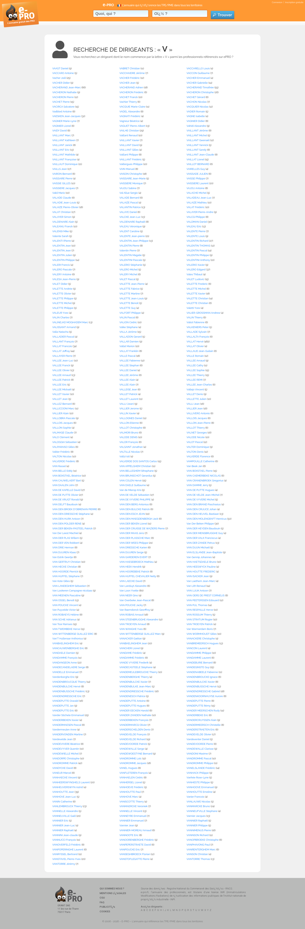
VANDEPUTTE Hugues (132, 705)
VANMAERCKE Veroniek (133, 806)
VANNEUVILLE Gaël (64, 815)
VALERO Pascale (62, 269)
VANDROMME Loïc (130, 758)
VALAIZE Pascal (128, 202)
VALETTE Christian (197, 298)
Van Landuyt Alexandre (132, 585)
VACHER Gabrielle (197, 82)
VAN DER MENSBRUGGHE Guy (205, 533)
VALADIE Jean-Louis (64, 202)
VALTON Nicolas (61, 456)
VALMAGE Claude (62, 432)
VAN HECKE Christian (64, 566)
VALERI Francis (61, 264)
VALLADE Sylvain (197, 331)
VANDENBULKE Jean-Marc (135, 686)
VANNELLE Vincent (130, 811)
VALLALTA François (198, 336)
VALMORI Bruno (128, 432)
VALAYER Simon (61, 216)
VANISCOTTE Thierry (131, 801)
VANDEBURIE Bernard (200, 662)
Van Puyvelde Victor (64, 609)
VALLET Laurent (128, 399)
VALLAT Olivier (195, 346)
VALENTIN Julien (62, 255)
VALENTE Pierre (196, 231)
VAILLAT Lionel (195, 159)
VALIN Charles (60, 317)
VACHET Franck (128, 97)
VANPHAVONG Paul (198, 844)
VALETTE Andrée (62, 288)
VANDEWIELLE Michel (65, 753)
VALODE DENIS (128, 437)
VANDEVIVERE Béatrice (66, 743)
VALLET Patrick (128, 394)
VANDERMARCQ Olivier (133, 724)
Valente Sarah (60, 236)
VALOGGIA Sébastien (64, 442)
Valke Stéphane (128, 327)
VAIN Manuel (127, 169)
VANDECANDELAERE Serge (68, 667)
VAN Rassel (59, 466)
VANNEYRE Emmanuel (132, 815)
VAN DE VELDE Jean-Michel (203, 494)
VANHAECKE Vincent (64, 777)
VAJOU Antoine (195, 188)
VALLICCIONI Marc (63, 408)
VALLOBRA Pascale (63, 418)
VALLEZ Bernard (62, 403)
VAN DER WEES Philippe (133, 542)
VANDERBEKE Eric (197, 715)
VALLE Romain (195, 355)
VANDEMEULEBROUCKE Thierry (138, 672)
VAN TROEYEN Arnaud (132, 624)
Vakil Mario (58, 192)
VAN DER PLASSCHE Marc (134, 538)
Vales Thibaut (194, 274)
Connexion (277, 2)
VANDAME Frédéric (130, 652)
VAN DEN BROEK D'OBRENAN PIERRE (74, 509)
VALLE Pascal (127, 355)
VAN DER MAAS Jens (131, 533)
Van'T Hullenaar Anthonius (67, 638)
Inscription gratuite (294, 2)
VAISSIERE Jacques (63, 188)
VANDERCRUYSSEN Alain (201, 720)
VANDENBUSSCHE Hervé (201, 686)
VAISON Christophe (130, 173)
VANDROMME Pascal (199, 758)
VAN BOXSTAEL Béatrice (66, 475)
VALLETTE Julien (196, 399)
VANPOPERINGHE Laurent (67, 849)
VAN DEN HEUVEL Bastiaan (203, 513)
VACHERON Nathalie (64, 92)
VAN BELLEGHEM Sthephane (136, 470)
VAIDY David (59, 130)
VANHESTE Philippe (198, 782)
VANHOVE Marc (128, 796)
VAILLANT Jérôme (197, 130)
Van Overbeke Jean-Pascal (135, 600)
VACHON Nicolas (197, 101)
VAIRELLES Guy (196, 169)
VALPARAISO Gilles (63, 446)
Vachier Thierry (128, 101)
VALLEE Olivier (61, 370)
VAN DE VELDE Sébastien (134, 494)
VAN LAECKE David (130, 581)
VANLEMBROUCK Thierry (67, 806)
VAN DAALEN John (63, 485)
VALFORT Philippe (130, 312)
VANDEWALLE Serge (131, 748)
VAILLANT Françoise (64, 159)
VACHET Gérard (196, 97)
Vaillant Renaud (128, 135)
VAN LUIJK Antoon (197, 590)
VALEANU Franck (62, 226)
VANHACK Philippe (198, 772)
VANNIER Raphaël (197, 820)
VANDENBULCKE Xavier (133, 681)
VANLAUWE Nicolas (198, 801)
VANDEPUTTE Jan (63, 705)
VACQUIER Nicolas (197, 106)
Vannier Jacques (196, 815)
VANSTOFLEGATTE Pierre (134, 859)
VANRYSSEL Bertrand (65, 854)
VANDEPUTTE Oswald (65, 700)
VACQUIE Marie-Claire (132, 106)
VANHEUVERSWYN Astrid (67, 787)
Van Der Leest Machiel (65, 533)
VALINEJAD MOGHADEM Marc (70, 322)
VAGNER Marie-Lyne (64, 121)
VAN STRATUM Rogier (200, 619)
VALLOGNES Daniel (130, 418)
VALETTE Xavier (196, 293)
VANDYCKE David (62, 768)
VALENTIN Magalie (130, 255)
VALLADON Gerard (130, 336)
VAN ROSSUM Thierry (199, 614)
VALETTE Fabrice (129, 288)
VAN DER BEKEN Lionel (133, 523)
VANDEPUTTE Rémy (199, 705)
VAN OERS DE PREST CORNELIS (205, 595)
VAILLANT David (129, 145)
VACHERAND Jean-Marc (66, 87)
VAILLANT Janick (62, 145)
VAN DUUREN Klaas (64, 552)
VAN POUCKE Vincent (65, 605)
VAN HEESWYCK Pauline (201, 566)
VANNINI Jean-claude (65, 835)
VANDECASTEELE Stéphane (135, 667)
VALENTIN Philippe (198, 255)
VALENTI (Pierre (61, 240)
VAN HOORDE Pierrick (65, 571)
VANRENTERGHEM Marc (201, 849)
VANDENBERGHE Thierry (134, 676)
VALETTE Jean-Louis (131, 298)
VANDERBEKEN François (133, 720)
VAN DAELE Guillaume (132, 485)
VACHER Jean (127, 82)
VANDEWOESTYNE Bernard (135, 753)
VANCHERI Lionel (129, 648)
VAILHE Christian (129, 130)
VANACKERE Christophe (201, 638)
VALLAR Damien (129, 341)
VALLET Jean (60, 399)
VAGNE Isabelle (196, 116)
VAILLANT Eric (60, 149)
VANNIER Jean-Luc (63, 825)
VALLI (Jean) (126, 403)
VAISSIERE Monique (131, 183)
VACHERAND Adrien (131, 87)
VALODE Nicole (196, 437)
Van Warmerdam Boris (200, 629)
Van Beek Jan (194, 466)
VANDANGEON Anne (64, 662)
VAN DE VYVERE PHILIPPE (135, 499)
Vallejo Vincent (195, 389)
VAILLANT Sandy (196, 149)
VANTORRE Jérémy (63, 863)
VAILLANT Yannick (197, 145)
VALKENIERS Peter (198, 327)
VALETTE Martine (129, 293)
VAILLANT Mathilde (63, 154)
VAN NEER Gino (128, 595)
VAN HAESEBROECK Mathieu (136, 561)
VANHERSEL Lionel (130, 782)
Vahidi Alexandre (196, 125)
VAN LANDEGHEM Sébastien (69, 585)
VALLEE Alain (127, 379)
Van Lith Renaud (196, 585)
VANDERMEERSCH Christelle (204, 724)
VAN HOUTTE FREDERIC (201, 571)
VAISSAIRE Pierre (62, 178)
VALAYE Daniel (128, 212)
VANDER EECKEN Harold (134, 710)
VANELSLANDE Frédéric (201, 768)
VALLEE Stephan (129, 365)
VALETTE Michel (196, 288)
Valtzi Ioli (124, 456)
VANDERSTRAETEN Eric (201, 729)
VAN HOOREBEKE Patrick (134, 571)
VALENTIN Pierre (129, 245)
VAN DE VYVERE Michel (201, 499)
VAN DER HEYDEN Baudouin (203, 528)
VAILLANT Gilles (128, 149)
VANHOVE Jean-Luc (64, 796)
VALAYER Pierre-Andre (200, 212)
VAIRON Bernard (62, 173)
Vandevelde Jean (62, 739)
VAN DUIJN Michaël (198, 547)
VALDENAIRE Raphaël (132, 221)
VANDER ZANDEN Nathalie (135, 715)
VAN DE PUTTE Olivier (65, 494)
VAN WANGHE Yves (131, 629)
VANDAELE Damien (63, 652)
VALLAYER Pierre (62, 355)
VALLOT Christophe (130, 427)
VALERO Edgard (196, 269)
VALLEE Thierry (196, 375)
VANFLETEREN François (133, 772)
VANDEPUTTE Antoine (132, 700)
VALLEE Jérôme (128, 375)
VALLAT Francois (62, 346)
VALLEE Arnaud (196, 360)
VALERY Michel (128, 274)
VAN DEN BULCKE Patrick (134, 509)
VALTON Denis (195, 451)
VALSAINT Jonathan (131, 446)
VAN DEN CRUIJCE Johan (201, 509)
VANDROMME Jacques (132, 763)
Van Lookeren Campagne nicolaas (72, 590)
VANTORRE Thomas (198, 859)
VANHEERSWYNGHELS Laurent (71, 782)
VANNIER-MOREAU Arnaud (135, 830)
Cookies (105, 911)
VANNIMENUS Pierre (199, 830)
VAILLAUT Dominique (65, 164)
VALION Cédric (128, 322)
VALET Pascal (127, 279)
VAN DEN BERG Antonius (134, 504)
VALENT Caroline (129, 231)
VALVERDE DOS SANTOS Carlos (138, 461)
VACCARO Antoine (63, 73)
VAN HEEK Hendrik (130, 566)
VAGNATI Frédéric (129, 116)
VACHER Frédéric (129, 77)
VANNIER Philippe (197, 825)
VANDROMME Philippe (200, 763)
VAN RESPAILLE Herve (200, 609)
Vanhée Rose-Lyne (198, 777)
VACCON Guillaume (198, 73)
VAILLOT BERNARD (198, 164)
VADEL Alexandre (129, 111)
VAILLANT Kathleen (63, 140)
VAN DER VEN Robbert (65, 542)
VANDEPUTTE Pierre (199, 700)
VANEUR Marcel (61, 772)
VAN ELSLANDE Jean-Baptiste (204, 552)
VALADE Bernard (129, 197)
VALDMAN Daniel (197, 221)
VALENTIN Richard (197, 240)
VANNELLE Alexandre (65, 811)
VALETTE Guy (127, 307)
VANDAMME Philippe (199, 652)
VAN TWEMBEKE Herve (66, 629)
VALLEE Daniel (128, 370)
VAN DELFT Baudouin (65, 504)
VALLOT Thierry (196, 427)
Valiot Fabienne (195, 322)
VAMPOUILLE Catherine (201, 461)
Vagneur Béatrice (129, 121)
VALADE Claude (61, 197)
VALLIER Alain (60, 413)
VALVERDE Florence (198, 456)
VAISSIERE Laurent (198, 183)
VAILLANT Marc (61, 135)
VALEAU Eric (194, 226)
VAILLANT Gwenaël (198, 140)
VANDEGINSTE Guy (198, 667)
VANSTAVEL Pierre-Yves (66, 859)
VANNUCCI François (64, 839)
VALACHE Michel (196, 192)
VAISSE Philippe (196, 178)
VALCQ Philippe (196, 216)
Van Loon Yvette (128, 590)
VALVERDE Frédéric (63, 461)
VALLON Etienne (129, 422)
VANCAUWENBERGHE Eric (68, 648)
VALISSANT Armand (64, 327)
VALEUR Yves (60, 312)
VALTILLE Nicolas (129, 451)
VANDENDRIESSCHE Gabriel (203, 691)
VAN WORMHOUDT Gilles (202, 633)
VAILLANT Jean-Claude (200, 154)
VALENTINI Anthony (198, 260)
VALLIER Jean (195, 408)
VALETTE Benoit (128, 303)
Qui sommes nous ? (112, 888)
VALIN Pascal (127, 317)
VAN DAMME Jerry (197, 485)
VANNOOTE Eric (128, 835)
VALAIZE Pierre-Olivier (65, 207)
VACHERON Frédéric (131, 92)
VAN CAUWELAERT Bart (66, 480)
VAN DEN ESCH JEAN (132, 513)
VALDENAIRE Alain (63, 221)
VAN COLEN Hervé (130, 480)
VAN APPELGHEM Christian (135, 466)
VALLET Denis (195, 394)
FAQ (102, 902)
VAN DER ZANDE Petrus (201, 542)
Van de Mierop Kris (130, 490)
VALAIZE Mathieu (197, 202)
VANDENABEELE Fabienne (202, 672)
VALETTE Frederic (197, 283)
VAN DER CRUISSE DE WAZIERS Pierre (142, 528)
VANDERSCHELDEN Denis (134, 729)
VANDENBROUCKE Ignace (202, 676)
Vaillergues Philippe (131, 164)
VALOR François (128, 442)
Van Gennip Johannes (199, 557)
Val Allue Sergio (128, 192)
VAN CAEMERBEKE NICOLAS (204, 475)
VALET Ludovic (195, 279)
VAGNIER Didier (196, 121)
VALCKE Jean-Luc (130, 216)
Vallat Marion (127, 346)
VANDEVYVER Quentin (65, 748)
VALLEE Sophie (196, 370)
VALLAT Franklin (128, 351)
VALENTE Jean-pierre (132, 236)
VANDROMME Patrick (64, 763)
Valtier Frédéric (61, 451)
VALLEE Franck (61, 365)
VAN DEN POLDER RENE (67, 523)
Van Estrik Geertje (62, 557)
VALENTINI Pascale (130, 260)
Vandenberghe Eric (63, 676)
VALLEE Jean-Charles (199, 384)
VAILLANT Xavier (129, 140)
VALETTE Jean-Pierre (131, 283)
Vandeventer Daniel (198, 739)
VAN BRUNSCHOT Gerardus (135, 475)
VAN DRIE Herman (63, 547)
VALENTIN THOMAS (198, 245)
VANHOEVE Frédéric (131, 787)
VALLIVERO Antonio (198, 413)
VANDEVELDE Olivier (199, 734)
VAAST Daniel (60, 68)
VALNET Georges (197, 432)
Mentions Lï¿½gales (113, 893)
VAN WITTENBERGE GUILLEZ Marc (140, 633)
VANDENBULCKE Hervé (66, 686)
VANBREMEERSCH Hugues (202, 643)
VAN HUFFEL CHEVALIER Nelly (137, 576)
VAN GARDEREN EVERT (133, 557)
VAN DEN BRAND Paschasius (204, 504)
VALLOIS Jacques (197, 418)
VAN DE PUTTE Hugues (200, 490)
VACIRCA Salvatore (63, 106)
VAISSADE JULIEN (197, 173)
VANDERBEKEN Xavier (65, 720)
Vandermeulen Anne (64, 729)
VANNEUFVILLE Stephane (202, 811)
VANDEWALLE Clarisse (200, 748)
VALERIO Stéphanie (130, 264)
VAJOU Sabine (127, 188)
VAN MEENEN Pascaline (66, 595)
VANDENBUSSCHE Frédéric (68, 691)
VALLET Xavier (60, 394)
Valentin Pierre (127, 250)
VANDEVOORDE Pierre (200, 743)
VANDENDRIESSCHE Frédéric (136, 691)
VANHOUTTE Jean (63, 791)
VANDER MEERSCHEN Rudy (203, 710)
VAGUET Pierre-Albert (132, 125)
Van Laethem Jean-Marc (201, 581)
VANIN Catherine (62, 801)
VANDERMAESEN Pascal (66, 724)
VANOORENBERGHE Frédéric (136, 839)
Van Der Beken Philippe (200, 523)
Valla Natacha (60, 331)
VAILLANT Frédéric (130, 159)
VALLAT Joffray (61, 351)
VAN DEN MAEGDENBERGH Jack (138, 518)
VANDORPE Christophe (65, 758)
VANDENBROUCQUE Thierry (69, 681)
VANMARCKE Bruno (198, 806)
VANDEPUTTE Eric (63, 710)
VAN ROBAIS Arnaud (131, 614)
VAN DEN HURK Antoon (66, 518)
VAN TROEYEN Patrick (200, 624)
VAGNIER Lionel (61, 125)
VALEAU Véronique (130, 226)
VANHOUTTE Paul (130, 791)
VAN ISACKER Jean (198, 576)
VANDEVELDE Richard (132, 739)
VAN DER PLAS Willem (65, 538)
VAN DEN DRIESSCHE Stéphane (71, 513)
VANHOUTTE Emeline (199, 791)
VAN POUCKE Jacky (131, 605)
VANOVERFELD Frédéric (66, 844)
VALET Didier (59, 283)
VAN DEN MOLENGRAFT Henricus (207, 518)
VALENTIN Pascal (197, 250)
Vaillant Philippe (128, 154)
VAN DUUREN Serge (131, 552)
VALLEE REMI (194, 379)
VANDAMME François (64, 657)
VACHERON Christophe (200, 92)
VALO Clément (61, 437)
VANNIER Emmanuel (131, 820)
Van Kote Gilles (61, 581)
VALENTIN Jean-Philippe (133, 240)
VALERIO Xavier (196, 264)
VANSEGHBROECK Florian (134, 854)
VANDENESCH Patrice (132, 696)
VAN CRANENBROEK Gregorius (205, 480)
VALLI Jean (193, 403)
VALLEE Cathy (195, 365)
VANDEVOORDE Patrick (133, 743)
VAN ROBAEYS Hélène (65, 614)
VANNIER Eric (60, 820)
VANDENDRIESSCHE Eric (67, 696)
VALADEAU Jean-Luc (199, 197)
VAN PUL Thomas (197, 605)
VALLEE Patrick (61, 379)
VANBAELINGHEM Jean (133, 643)
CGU (102, 897)
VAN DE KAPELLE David (66, 490)
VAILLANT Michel (197, 135)
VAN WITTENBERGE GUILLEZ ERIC (72, 633)
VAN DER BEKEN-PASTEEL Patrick (72, 528)
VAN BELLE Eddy (62, 470)
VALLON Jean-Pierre (198, 422)
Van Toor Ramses (62, 624)
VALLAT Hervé (195, 341)
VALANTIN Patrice (130, 207)
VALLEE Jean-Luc (62, 360)
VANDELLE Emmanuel (65, 672)
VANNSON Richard (198, 835)
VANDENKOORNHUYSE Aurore (205, 696)
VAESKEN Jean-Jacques (66, 116)
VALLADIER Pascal (63, 336)
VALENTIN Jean (61, 245)
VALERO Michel (128, 269)
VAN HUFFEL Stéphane (66, 576)
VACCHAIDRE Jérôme (132, 73)
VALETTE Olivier (61, 293)
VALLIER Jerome (129, 408)
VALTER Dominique (198, 446)
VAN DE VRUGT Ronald (66, 499)
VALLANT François (63, 341)
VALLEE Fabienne (129, 360)
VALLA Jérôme (128, 331)
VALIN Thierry (194, 317)
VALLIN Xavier (127, 413)
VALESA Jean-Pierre (64, 279)
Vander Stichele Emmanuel (68, 715)
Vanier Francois (195, 796)
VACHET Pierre (61, 101)
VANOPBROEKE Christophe (203, 839)
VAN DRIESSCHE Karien (133, 547)
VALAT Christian (61, 212)
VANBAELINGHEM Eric (65, 643)
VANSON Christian (197, 854)
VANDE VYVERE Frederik (134, 662)
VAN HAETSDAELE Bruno (201, 561)
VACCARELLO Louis (198, 68)
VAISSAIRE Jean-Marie (132, 178)
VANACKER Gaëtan (130, 638)
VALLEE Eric (59, 384)
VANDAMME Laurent (199, 657)
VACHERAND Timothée (200, 87)
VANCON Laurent (197, 648)
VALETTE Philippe (62, 298)
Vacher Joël (59, 77)
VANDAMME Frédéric (131, 657)
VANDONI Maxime (197, 753)
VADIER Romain (196, 111)
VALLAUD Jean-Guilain (200, 351)
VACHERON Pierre (63, 97)
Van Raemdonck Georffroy (134, 609)
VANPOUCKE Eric (129, 849)
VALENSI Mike (60, 231)
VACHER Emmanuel (198, 77)
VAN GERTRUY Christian (66, 561)
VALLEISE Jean (128, 389)
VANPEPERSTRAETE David (135, 844)
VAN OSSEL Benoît (63, 600)
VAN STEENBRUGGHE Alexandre (138, 619)
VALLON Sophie (61, 427)
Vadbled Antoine (62, 111)
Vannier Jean (126, 825)
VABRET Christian (129, 68)
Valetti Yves (193, 307)
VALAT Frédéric (196, 207)
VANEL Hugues (128, 768)
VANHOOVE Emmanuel (200, 787)
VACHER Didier (61, 82)
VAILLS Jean (59, 169)
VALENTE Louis (196, 236)
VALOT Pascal (195, 442)
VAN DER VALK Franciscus (202, 538)
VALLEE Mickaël (61, 389)
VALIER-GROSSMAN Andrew (203, 312)
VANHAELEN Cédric (131, 777)
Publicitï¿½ (107, 906)
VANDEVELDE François (132, 734)
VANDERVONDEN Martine (67, 734)
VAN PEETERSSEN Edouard (203, 600)
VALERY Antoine (61, 274)
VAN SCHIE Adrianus (64, 619)
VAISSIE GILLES (61, 183)
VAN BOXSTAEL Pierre (200, 470)
